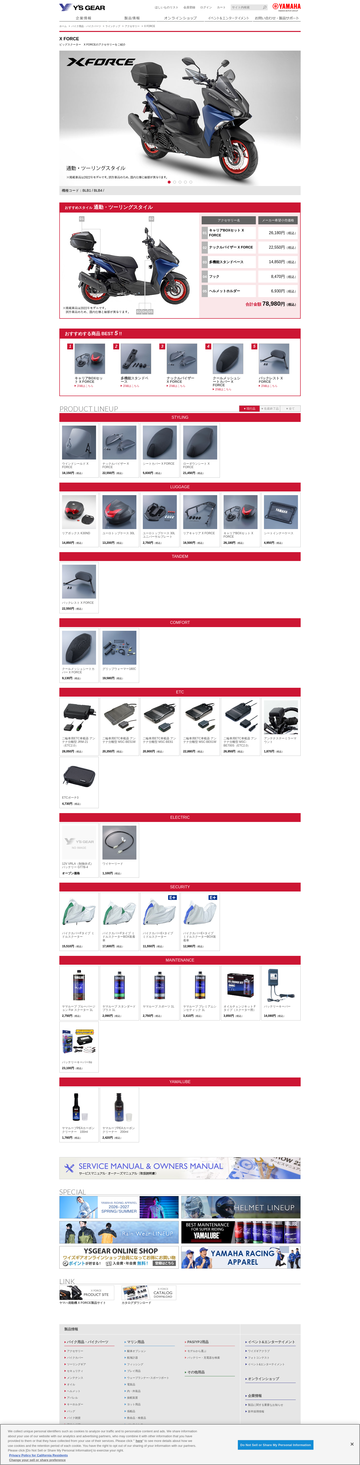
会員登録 (189, 7)
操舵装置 (132, 1397)
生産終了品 (271, 408)
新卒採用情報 (256, 1411)
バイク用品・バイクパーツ (86, 26)
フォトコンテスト (259, 1357)
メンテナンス (75, 1377)
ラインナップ (112, 26)
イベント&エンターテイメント (271, 1342)
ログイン (206, 7)
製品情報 (71, 1329)
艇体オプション (136, 1351)
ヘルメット (74, 1391)
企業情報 (255, 1396)
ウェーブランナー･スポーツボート (148, 1377)
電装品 (131, 1384)
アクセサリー (132, 26)
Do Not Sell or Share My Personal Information (275, 1445)
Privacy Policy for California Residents (38, 1455)
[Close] (352, 1444)
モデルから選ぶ (196, 1351)
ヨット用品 (134, 1404)
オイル (71, 1384)
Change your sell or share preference (37, 1460)
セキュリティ (75, 1370)
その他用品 (196, 1372)
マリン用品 (135, 1342)
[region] (180, 1444)
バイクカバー (75, 1357)
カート (221, 7)
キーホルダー (75, 1404)
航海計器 (132, 1357)
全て (292, 408)
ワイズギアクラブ (259, 1351)
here (139, 1441)
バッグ (71, 1411)
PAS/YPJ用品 (198, 1342)
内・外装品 (134, 1391)
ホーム (63, 26)
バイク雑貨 (74, 1417)
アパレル (72, 1397)
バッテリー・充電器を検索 (203, 1357)
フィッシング (135, 1364)
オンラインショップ (263, 1379)
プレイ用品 (134, 1370)
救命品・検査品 (136, 1417)
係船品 (131, 1411)
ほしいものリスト (167, 7)
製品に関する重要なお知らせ (265, 1404)
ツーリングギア (76, 1364)
